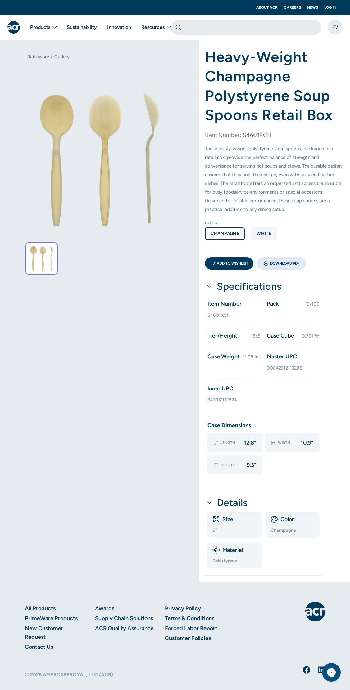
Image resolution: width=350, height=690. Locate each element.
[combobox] (246, 27)
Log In (330, 7)
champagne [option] (225, 233)
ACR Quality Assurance (124, 615)
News (312, 7)
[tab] (42, 258)
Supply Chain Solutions (124, 605)
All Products (40, 595)
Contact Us (39, 633)
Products (43, 27)
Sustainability (82, 27)
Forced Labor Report (191, 615)
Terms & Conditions (189, 605)
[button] (281, 263)
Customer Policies (188, 624)
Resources (156, 27)
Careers (292, 7)
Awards (104, 595)
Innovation (119, 27)
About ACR (267, 7)
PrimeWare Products (51, 605)
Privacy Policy (183, 595)
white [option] (264, 233)
